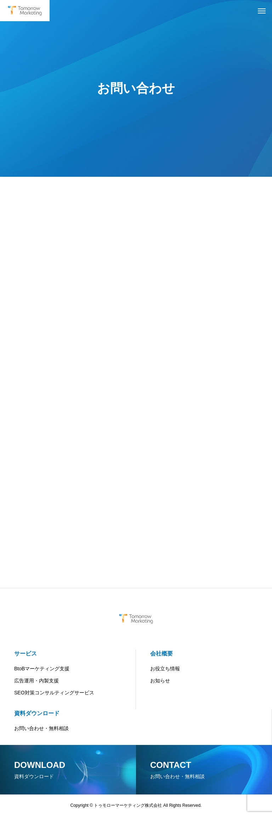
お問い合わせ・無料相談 (41, 728)
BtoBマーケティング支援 (41, 668)
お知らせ (160, 680)
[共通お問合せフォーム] (134, 385)
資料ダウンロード (37, 713)
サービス (25, 654)
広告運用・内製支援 (36, 680)
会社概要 (161, 654)
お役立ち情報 (165, 668)
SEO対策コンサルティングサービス (54, 692)
